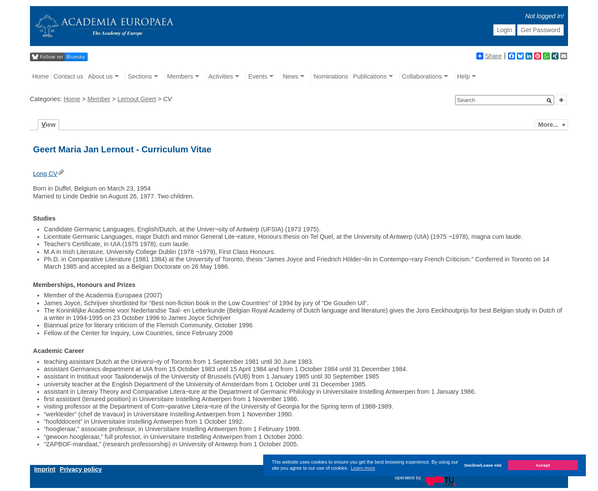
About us (100, 76)
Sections (140, 76)
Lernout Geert (136, 99)
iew (48, 124)
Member (98, 99)
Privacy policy (81, 469)
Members (180, 76)
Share (489, 56)
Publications (370, 76)
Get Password (540, 29)
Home (40, 76)
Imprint (45, 469)
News (290, 76)
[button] (549, 100)
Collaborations (422, 76)
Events (258, 76)
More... (548, 124)
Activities (220, 76)
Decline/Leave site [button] (483, 465)
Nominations (331, 76)
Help (463, 76)
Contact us (68, 76)
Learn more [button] (363, 468)
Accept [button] (542, 465)
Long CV (45, 173)
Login (504, 29)
